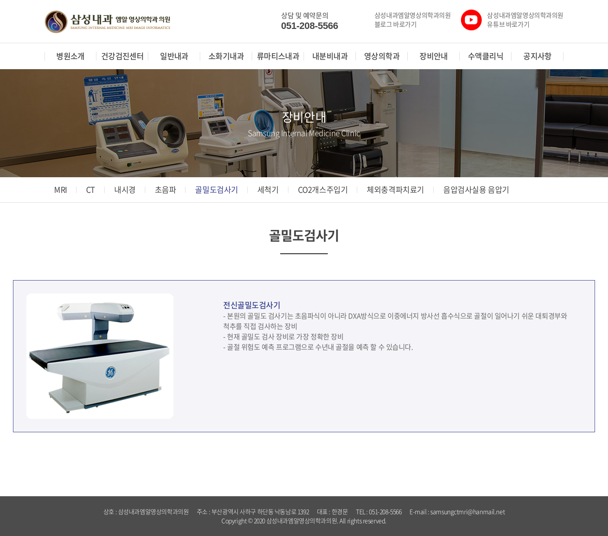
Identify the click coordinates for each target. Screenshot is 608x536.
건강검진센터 (122, 56)
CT (90, 190)
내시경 (125, 190)
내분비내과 (330, 56)
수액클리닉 (485, 56)
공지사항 (537, 56)
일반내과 (174, 56)
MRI (60, 190)
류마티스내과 (278, 56)
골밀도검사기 (216, 190)
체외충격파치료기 (395, 190)
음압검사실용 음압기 (476, 190)
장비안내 (433, 56)
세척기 (268, 190)
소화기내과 (226, 56)
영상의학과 (382, 56)
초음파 (165, 190)
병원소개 (70, 56)
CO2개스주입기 (323, 190)
